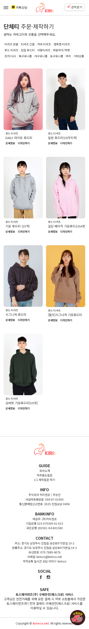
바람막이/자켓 (61, 50)
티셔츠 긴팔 (28, 44)
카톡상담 (19, 7)
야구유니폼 (40, 56)
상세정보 (10, 143)
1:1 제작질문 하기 (44, 480)
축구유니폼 (25, 56)
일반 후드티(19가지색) (62, 137)
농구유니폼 (56, 56)
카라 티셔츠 (44, 44)
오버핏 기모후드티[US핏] (21, 403)
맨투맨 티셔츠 (62, 44)
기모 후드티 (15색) (17, 226)
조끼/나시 (10, 56)
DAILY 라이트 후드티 (18, 137)
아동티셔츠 (43, 50)
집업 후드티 (28, 50)
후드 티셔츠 (11, 50)
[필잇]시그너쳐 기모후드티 (65, 314)
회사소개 (44, 471)
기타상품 (79, 56)
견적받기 (74, 6)
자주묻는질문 (44, 475)
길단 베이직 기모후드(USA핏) (67, 226)
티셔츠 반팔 (11, 44)
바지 (68, 56)
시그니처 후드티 (15, 314)
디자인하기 (24, 143)
